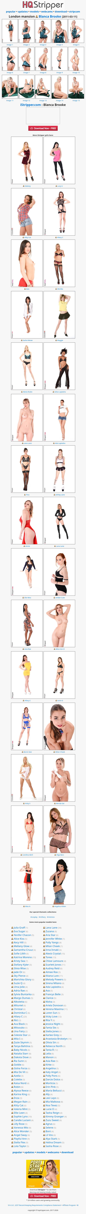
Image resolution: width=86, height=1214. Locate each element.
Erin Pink (51, 1086)
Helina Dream (53, 1142)
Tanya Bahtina (22, 1046)
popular (11, 11)
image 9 (60, 71)
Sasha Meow (27, 340)
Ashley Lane (60, 495)
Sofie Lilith (20, 953)
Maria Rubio (27, 392)
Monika (60, 289)
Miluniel (18, 1005)
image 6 (10, 71)
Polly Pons (51, 1075)
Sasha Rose (52, 1146)
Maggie (60, 340)
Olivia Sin (51, 1042)
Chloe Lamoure (54, 961)
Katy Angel (52, 1072)
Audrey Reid (52, 968)
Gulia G (60, 700)
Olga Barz (60, 855)
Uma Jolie (19, 986)
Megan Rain (21, 1101)
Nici (16, 1020)
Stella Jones (52, 1031)
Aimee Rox (52, 972)
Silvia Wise (20, 968)
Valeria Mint (21, 1109)
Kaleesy (28, 186)
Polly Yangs (52, 942)
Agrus (49, 1123)
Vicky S (27, 803)
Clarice (49, 998)
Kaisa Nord (20, 1083)
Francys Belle (53, 994)
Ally (48, 1094)
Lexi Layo (51, 1098)
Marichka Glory (22, 979)
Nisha (49, 1001)
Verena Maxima (54, 1009)
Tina (27, 495)
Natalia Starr (21, 1053)
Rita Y (49, 1020)
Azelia (17, 1075)
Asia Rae (27, 649)
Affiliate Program (69, 1205)
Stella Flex (19, 1142)
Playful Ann (20, 1138)
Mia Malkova (53, 1101)
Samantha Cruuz (23, 949)
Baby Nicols (20, 1049)
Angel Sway (20, 1135)
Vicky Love (51, 1016)
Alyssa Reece (21, 1090)
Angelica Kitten (60, 906)
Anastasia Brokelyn (57, 1038)
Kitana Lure (52, 975)
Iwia (27, 289)
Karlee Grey (52, 1035)
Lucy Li (60, 186)
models (34, 11)
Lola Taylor (20, 1146)
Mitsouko (19, 1027)
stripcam (74, 11)
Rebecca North (54, 1046)
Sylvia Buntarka (23, 994)
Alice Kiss (19, 938)
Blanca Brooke (50, 16)
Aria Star (50, 935)
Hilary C (60, 237)
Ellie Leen (19, 1112)
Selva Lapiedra (60, 392)
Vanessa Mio (21, 1127)
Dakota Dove (21, 1057)
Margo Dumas (22, 998)
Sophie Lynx (21, 1116)
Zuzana (50, 931)
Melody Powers (54, 979)
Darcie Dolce (53, 1079)
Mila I (17, 1038)
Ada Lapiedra (60, 443)
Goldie (17, 1064)
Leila (48, 1053)
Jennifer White (54, 938)
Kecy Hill (19, 942)
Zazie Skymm (21, 1042)
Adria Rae (19, 990)
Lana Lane (28, 443)
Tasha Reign (52, 1112)
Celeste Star (20, 1035)
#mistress (51, 917)
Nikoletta (19, 1001)
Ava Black (19, 1023)
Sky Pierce (19, 975)
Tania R (50, 1049)
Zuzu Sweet (52, 1120)
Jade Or (18, 972)
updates (23, 11)
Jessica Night (53, 1023)
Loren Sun (51, 1012)
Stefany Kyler (21, 964)
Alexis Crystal (53, 953)
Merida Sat (60, 803)
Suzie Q (18, 983)
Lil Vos (49, 1135)
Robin (17, 1086)
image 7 (26, 71)
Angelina (51, 1068)
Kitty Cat (27, 237)
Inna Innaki (52, 949)
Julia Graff (19, 927)
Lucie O (50, 1109)
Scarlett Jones (53, 964)
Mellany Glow (21, 946)
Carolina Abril (27, 855)
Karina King (20, 1094)
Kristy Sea (19, 961)
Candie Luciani (22, 1120)
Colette (18, 1079)
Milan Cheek (60, 752)
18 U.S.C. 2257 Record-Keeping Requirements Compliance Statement (34, 1205)
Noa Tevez (51, 1105)
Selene (49, 1127)
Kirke (49, 1064)
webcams (47, 11)
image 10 (76, 71)
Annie (27, 546)
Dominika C (20, 1012)
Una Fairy (19, 1031)
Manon (50, 1057)
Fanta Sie (51, 1027)
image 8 (43, 71)
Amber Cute (60, 597)
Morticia (50, 1083)
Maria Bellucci (54, 1090)
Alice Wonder (21, 1131)
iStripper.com (30, 105)
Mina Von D (60, 649)
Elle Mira (27, 597)
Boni (48, 1131)
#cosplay (34, 917)
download (61, 11)
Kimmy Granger (55, 1116)
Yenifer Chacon (22, 935)
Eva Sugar (19, 931)
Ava (48, 990)
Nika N (27, 906)
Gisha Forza (20, 1068)
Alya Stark (51, 1138)
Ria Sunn (19, 1061)
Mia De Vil (19, 1072)
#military (42, 917)
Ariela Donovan (54, 1005)
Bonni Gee (28, 752)
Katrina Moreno (23, 957)
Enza (16, 1098)
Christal (18, 1009)
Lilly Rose (19, 1123)
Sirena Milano (53, 983)
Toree (49, 957)
